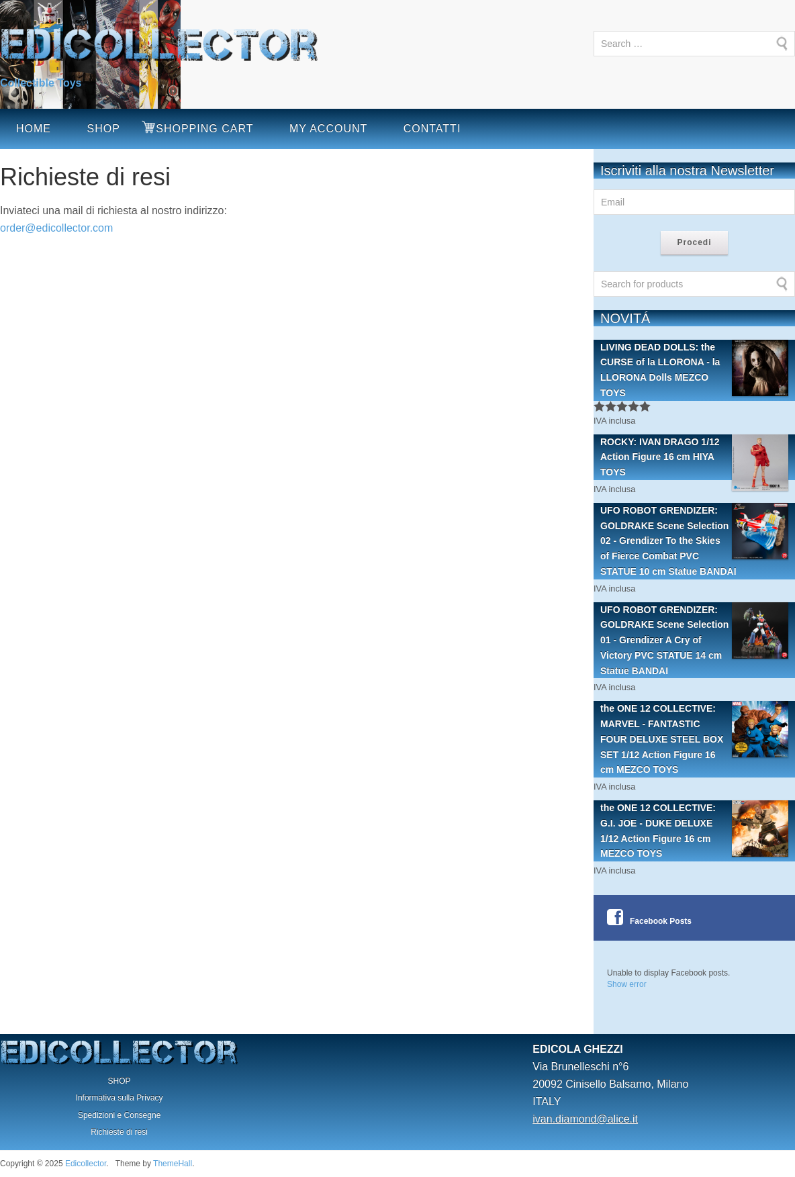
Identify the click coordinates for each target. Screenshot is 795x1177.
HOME (33, 128)
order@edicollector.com (56, 228)
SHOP (103, 128)
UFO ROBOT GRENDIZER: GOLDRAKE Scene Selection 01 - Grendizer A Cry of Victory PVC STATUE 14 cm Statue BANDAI (694, 639)
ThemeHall (172, 1163)
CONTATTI (432, 128)
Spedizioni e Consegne (119, 1115)
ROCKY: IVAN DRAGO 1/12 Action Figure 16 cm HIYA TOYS (694, 457)
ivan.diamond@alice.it (585, 1119)
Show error (627, 984)
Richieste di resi (119, 1132)
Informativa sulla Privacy (119, 1097)
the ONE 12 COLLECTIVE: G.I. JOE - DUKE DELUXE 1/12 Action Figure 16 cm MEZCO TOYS (694, 829)
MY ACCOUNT (328, 128)
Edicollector (85, 1163)
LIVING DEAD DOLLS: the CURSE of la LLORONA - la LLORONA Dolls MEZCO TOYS (694, 369)
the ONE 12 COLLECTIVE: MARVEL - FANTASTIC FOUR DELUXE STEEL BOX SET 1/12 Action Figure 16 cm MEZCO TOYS (694, 738)
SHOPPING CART (204, 128)
